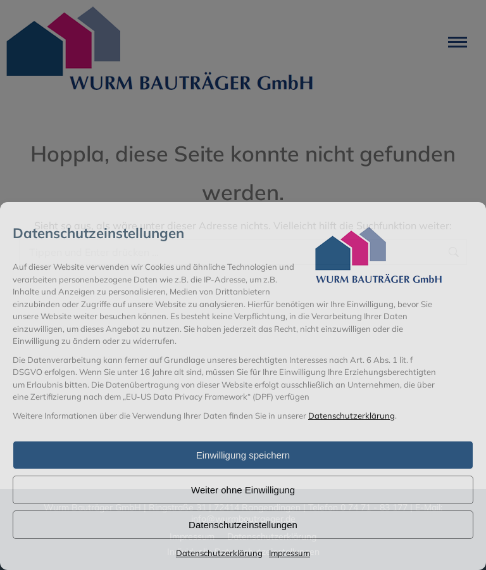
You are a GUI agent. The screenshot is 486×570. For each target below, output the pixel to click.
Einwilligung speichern (243, 455)
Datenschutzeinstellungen (243, 524)
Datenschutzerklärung (351, 415)
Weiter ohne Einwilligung (243, 489)
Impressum (289, 553)
